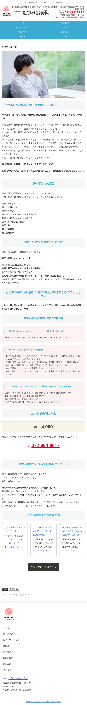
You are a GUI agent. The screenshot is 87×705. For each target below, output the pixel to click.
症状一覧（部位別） (12, 640)
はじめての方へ (10, 634)
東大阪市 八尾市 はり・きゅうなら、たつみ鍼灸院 (43, 702)
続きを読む (16, 547)
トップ (6, 628)
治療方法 (7, 664)
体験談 (6, 646)
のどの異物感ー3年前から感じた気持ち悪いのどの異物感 (43, 531)
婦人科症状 (14, 589)
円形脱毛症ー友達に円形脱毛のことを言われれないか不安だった (72, 531)
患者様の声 (8, 652)
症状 (4, 589)
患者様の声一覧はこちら (43, 567)
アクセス (7, 670)
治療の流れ (8, 658)
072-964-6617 (45, 445)
